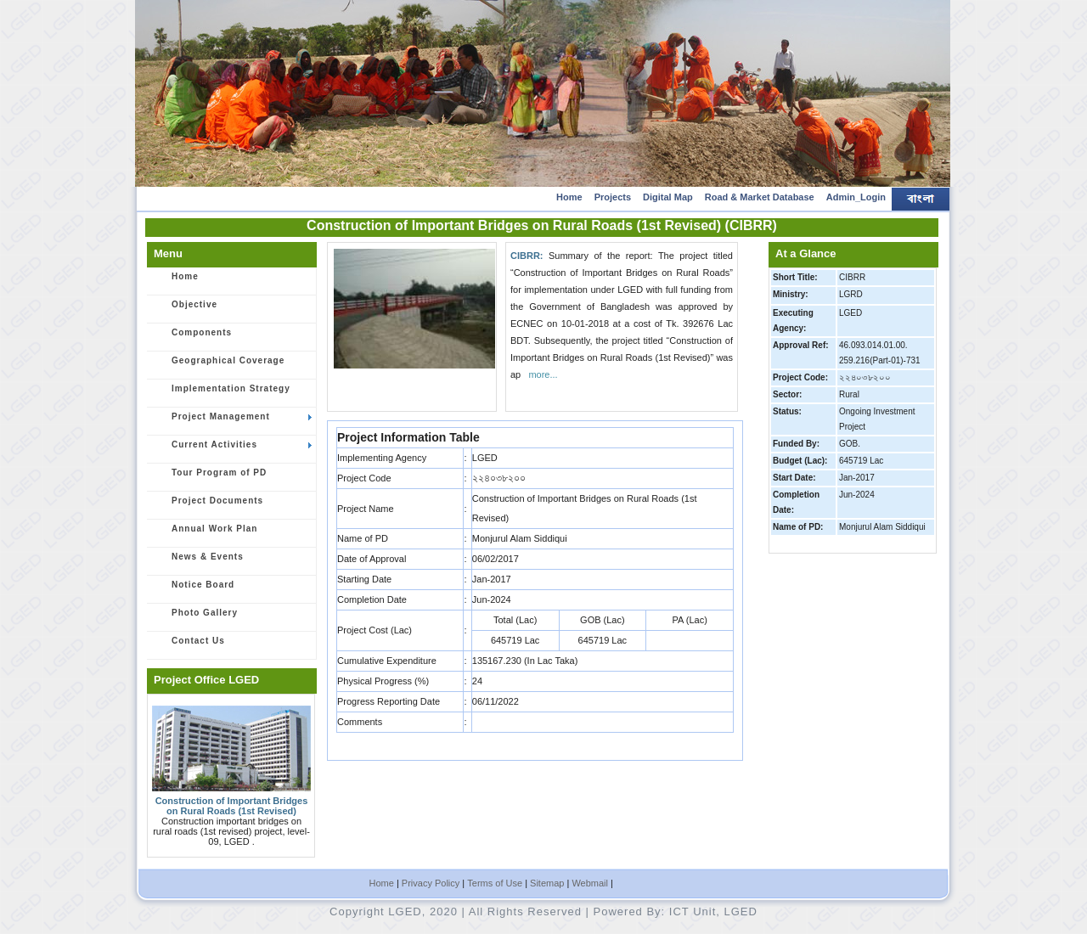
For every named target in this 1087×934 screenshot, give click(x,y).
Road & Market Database (759, 197)
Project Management (232, 422)
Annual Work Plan (205, 534)
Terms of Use (494, 883)
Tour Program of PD (210, 478)
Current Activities (232, 450)
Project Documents (208, 506)
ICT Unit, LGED (713, 911)
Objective (185, 310)
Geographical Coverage (218, 366)
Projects (612, 197)
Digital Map (668, 197)
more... (542, 374)
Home (569, 197)
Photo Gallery (195, 618)
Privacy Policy (430, 883)
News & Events (198, 562)
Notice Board (193, 590)
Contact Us (189, 646)
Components (192, 338)
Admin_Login (856, 197)
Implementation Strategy (221, 394)
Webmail (590, 883)
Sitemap (547, 883)
